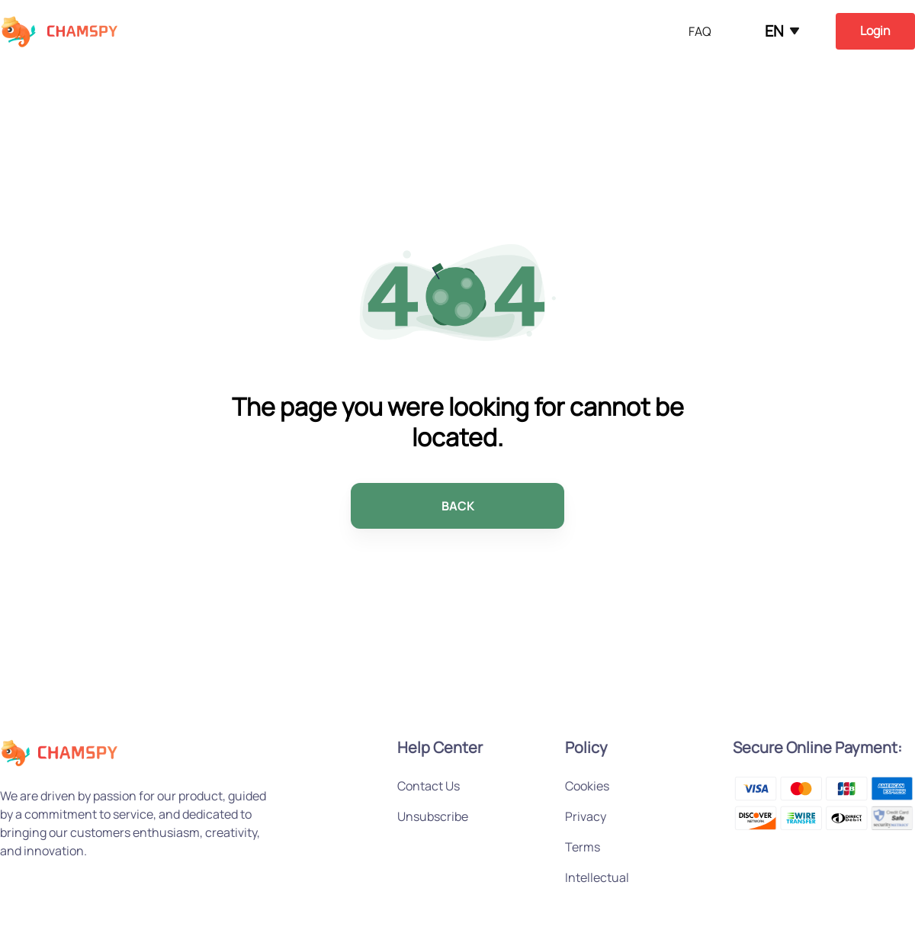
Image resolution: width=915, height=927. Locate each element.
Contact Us (428, 785)
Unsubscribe (432, 816)
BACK (457, 505)
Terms (582, 846)
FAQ (700, 31)
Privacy (585, 816)
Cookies (587, 785)
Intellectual (597, 877)
